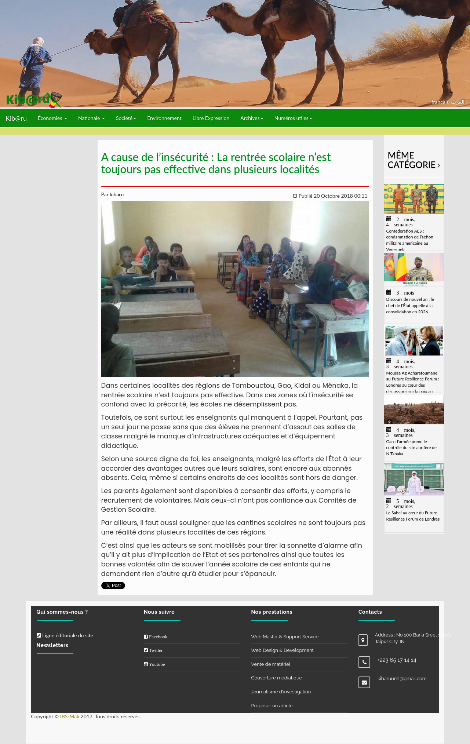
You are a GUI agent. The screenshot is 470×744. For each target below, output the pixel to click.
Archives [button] (251, 118)
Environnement (164, 118)
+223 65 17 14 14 (397, 660)
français (440, 102)
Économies (52, 118)
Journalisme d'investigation (281, 691)
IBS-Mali (69, 716)
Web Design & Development (282, 650)
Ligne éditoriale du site (65, 635)
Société (126, 118)
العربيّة (457, 102)
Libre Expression (211, 118)
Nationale (91, 118)
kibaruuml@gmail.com (402, 678)
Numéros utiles (293, 118)
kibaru (116, 194)
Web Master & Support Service (285, 636)
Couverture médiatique (276, 678)
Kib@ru (16, 118)
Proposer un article (272, 705)
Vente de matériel (271, 664)
